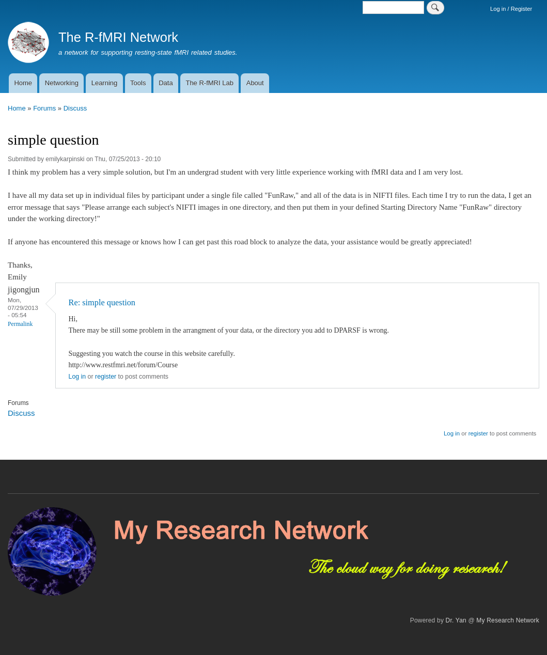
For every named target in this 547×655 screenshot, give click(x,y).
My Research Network (507, 620)
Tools (138, 83)
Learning (104, 83)
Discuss (75, 108)
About (255, 83)
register (105, 376)
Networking (62, 83)
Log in (77, 376)
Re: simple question (102, 302)
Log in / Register (511, 9)
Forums (44, 108)
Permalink (20, 324)
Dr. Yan (456, 620)
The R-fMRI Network (118, 37)
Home (23, 83)
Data (166, 83)
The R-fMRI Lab (209, 83)
